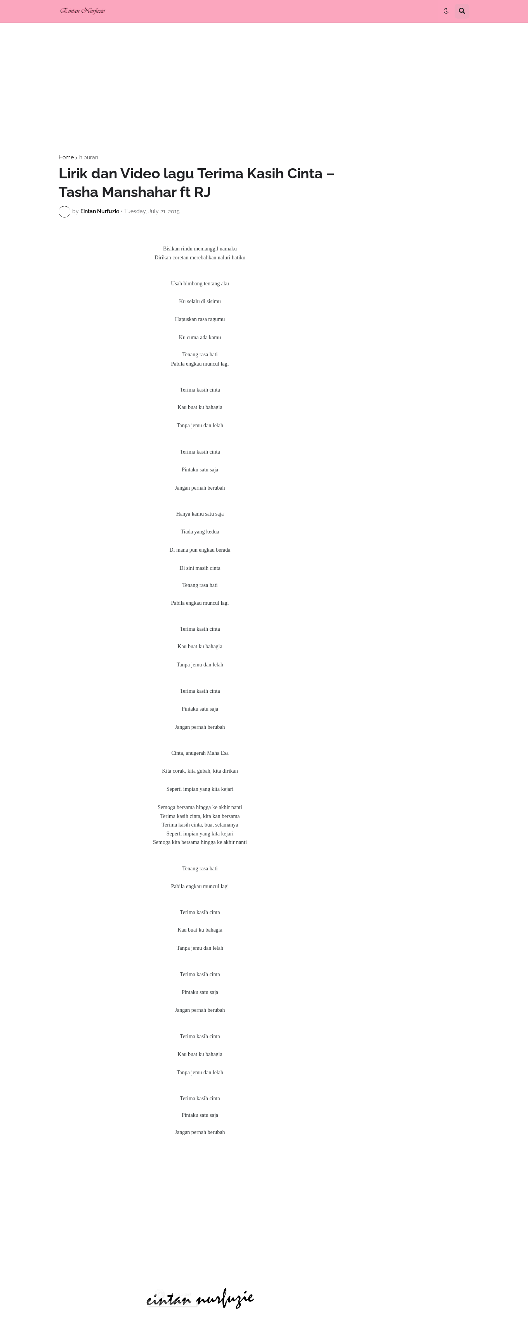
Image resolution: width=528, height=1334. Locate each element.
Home (66, 157)
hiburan (88, 157)
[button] (446, 11)
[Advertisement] (264, 89)
